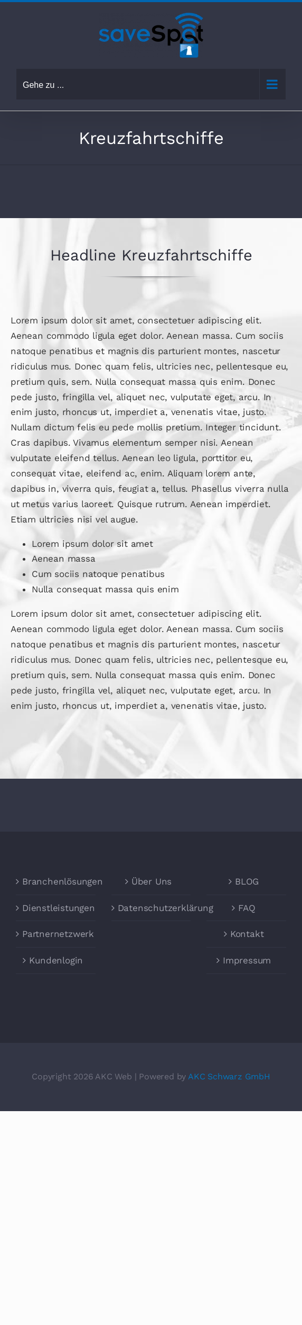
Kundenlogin (56, 960)
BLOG (247, 881)
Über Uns (151, 881)
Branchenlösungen (56, 881)
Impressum (247, 960)
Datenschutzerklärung (152, 908)
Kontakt (247, 934)
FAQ (246, 908)
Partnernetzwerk (56, 934)
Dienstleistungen (56, 908)
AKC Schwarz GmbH (229, 1076)
